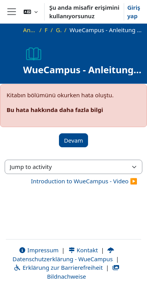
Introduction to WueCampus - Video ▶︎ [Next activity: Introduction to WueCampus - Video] (84, 181)
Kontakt (83, 250)
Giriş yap (133, 11)
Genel (58, 30)
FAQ (46, 30)
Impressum (39, 250)
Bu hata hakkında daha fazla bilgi (55, 110)
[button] (31, 11)
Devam (73, 140)
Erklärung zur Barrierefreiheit (58, 267)
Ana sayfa (29, 30)
